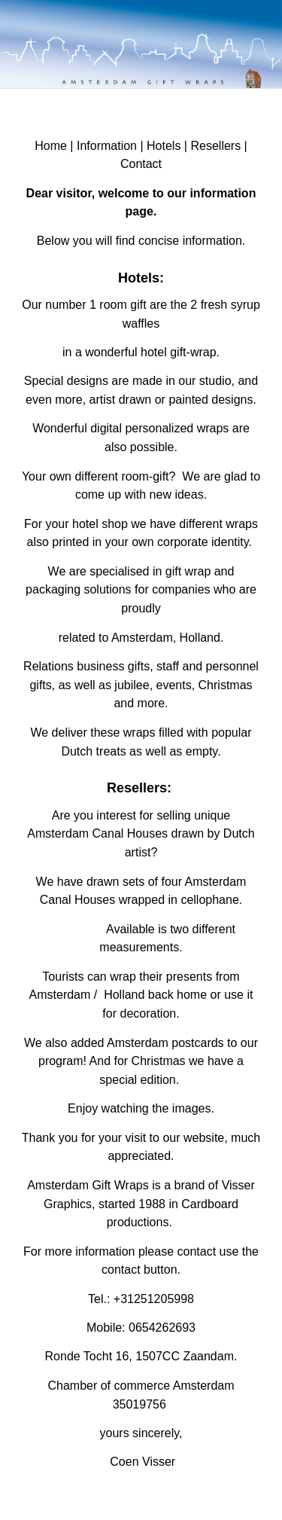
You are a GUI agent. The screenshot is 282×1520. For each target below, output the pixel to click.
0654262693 (162, 1327)
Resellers (215, 145)
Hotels (163, 145)
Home (51, 145)
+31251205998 (154, 1299)
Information (107, 145)
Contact (141, 163)
